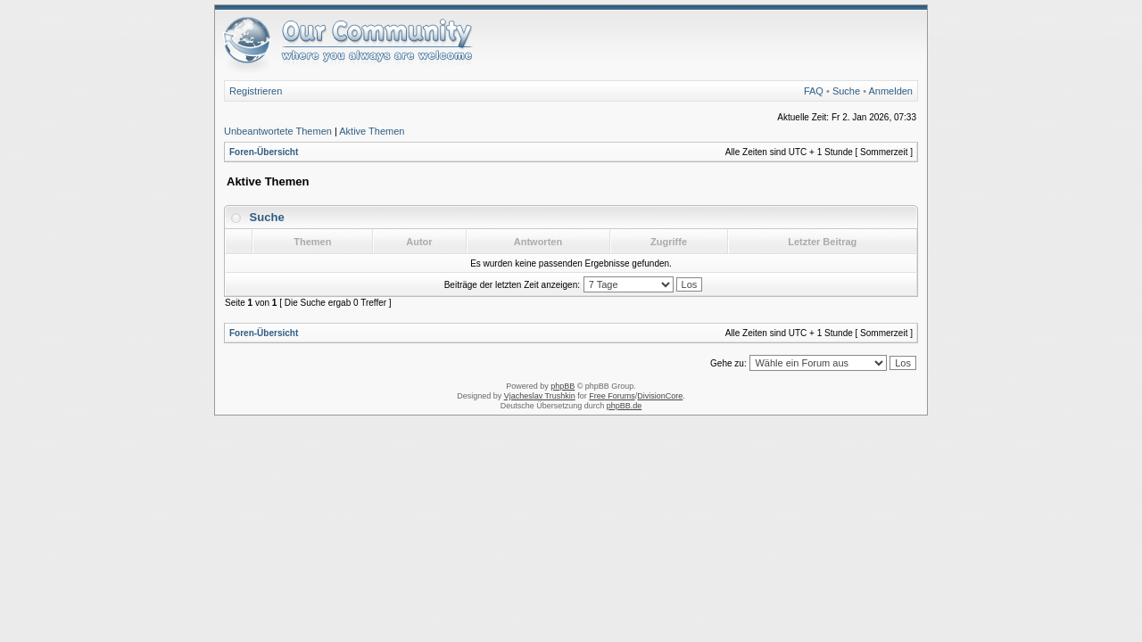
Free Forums (612, 395)
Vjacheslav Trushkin (539, 395)
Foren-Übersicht (263, 152)
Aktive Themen (371, 131)
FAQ (813, 91)
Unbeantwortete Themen (278, 131)
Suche (846, 91)
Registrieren (255, 91)
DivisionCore (660, 395)
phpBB (562, 386)
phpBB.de (624, 405)
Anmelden (890, 91)
